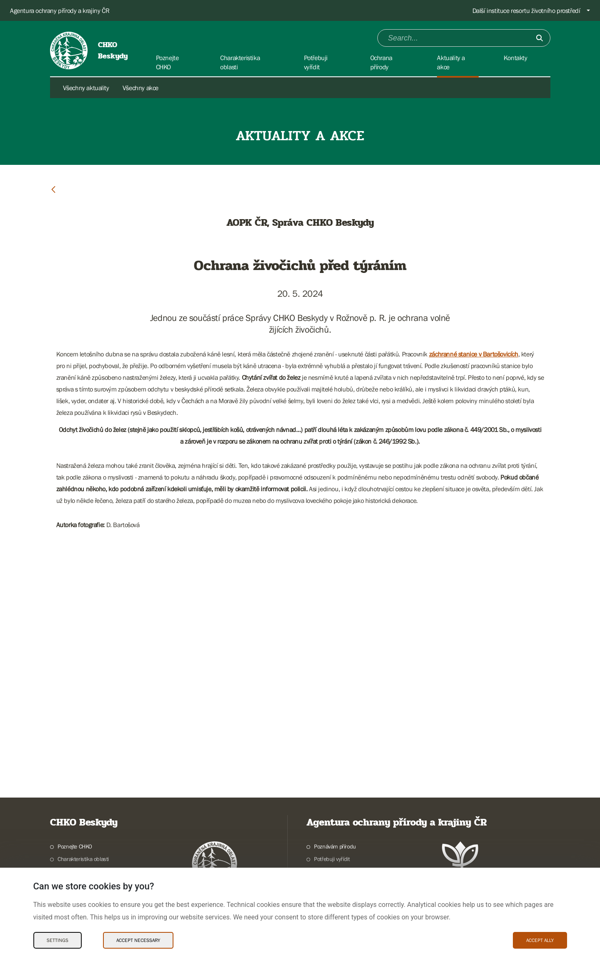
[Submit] (539, 38)
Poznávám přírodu (335, 846)
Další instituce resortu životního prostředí (526, 10)
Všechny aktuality (86, 87)
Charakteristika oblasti (83, 859)
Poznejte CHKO (75, 846)
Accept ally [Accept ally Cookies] (540, 940)
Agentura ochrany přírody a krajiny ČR (59, 10)
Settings (57, 940)
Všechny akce (140, 87)
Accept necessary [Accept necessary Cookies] (138, 940)
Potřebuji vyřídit (331, 859)
